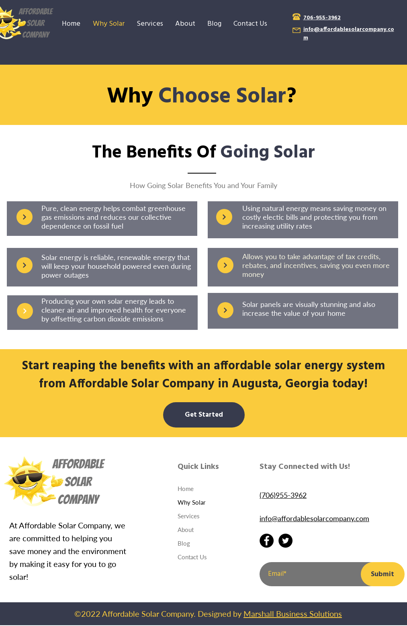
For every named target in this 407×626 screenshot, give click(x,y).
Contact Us (192, 557)
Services (189, 516)
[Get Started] (204, 415)
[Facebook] (267, 541)
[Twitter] (285, 541)
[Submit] (383, 574)
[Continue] (24, 217)
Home (186, 488)
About (186, 529)
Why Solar (191, 502)
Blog (184, 543)
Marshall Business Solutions (292, 613)
